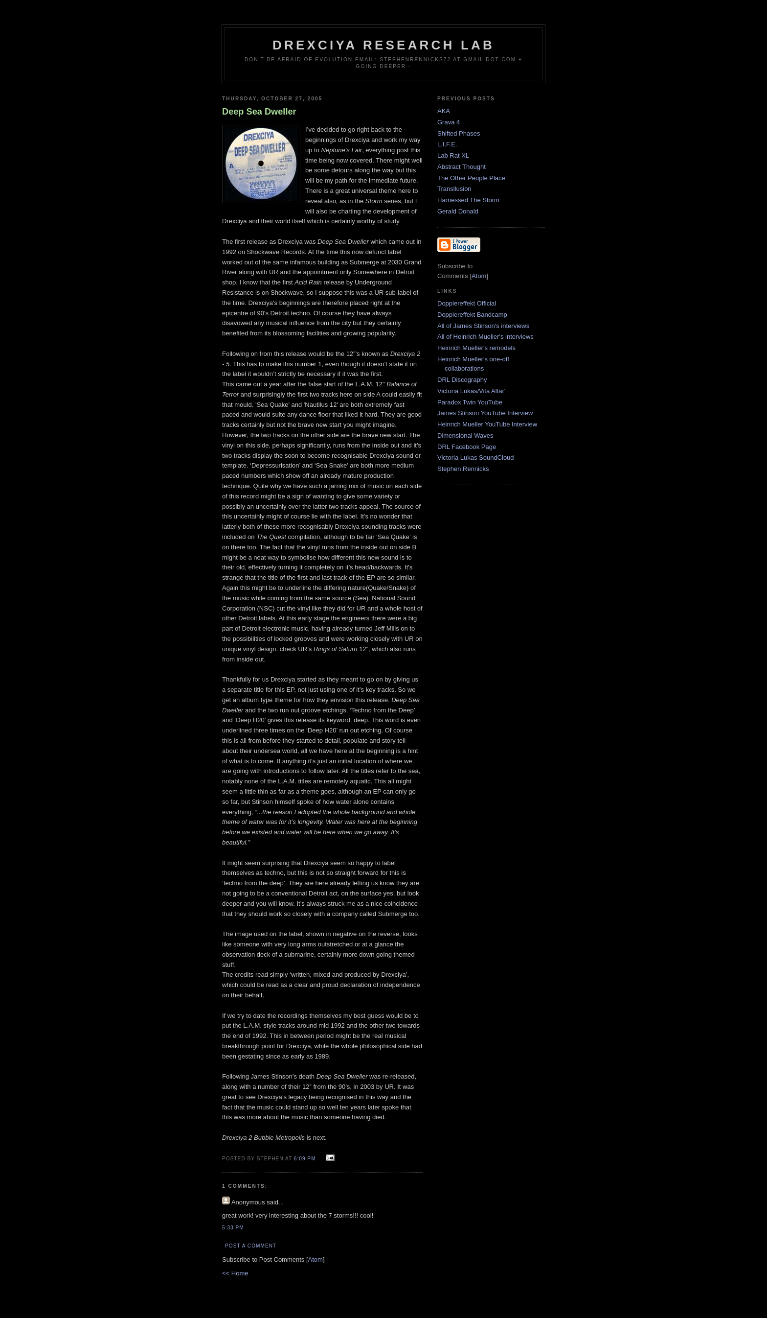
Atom (315, 1259)
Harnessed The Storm (468, 200)
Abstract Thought (461, 166)
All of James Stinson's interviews (483, 326)
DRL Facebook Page (466, 446)
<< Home (235, 1273)
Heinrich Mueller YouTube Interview (487, 424)
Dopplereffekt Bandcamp (472, 314)
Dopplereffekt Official (466, 303)
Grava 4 (448, 122)
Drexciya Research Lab (383, 45)
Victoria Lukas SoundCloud (475, 457)
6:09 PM (306, 1158)
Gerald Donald (457, 211)
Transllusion (454, 188)
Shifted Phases (458, 133)
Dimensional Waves (465, 435)
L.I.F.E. (447, 144)
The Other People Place (471, 178)
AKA (443, 111)
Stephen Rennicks (463, 468)
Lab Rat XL (453, 155)
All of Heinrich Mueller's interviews (485, 336)
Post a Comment (250, 1245)
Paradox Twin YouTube (469, 402)
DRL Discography (462, 379)
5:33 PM (233, 1227)
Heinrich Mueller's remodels (476, 348)
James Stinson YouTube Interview (485, 413)
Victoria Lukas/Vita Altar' (471, 391)
